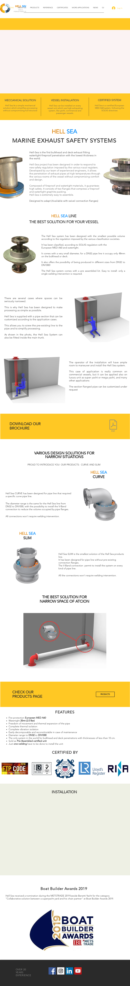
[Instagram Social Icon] (60, 971)
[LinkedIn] (69, 971)
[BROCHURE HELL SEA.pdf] (113, 426)
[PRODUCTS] (105, 694)
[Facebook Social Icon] (52, 971)
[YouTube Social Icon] (78, 971)
